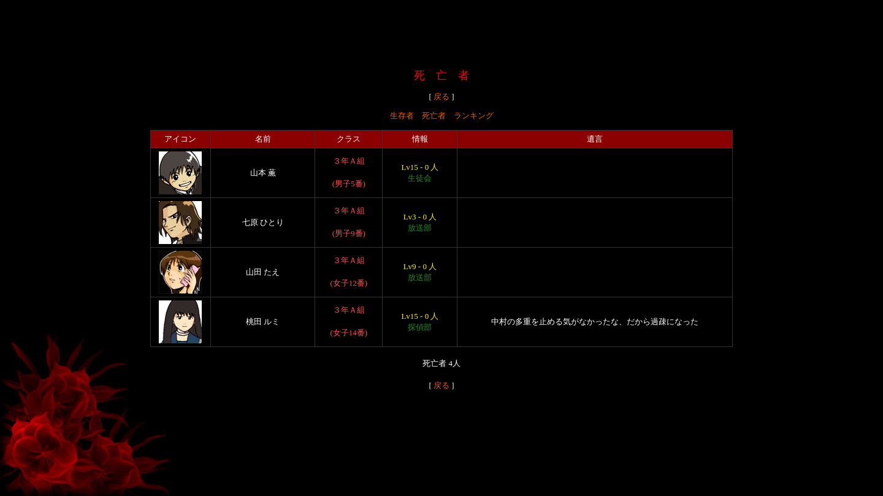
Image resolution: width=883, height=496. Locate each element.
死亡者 (434, 115)
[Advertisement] (441, 32)
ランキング (474, 115)
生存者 (402, 115)
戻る (441, 96)
